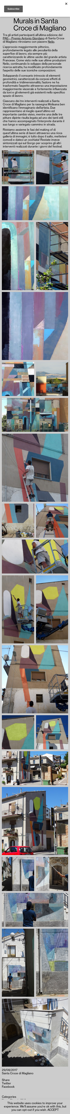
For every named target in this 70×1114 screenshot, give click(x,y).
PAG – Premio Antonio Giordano (23, 38)
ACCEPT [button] (53, 1110)
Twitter (6, 1083)
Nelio (51, 41)
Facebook (8, 1086)
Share (6, 1080)
